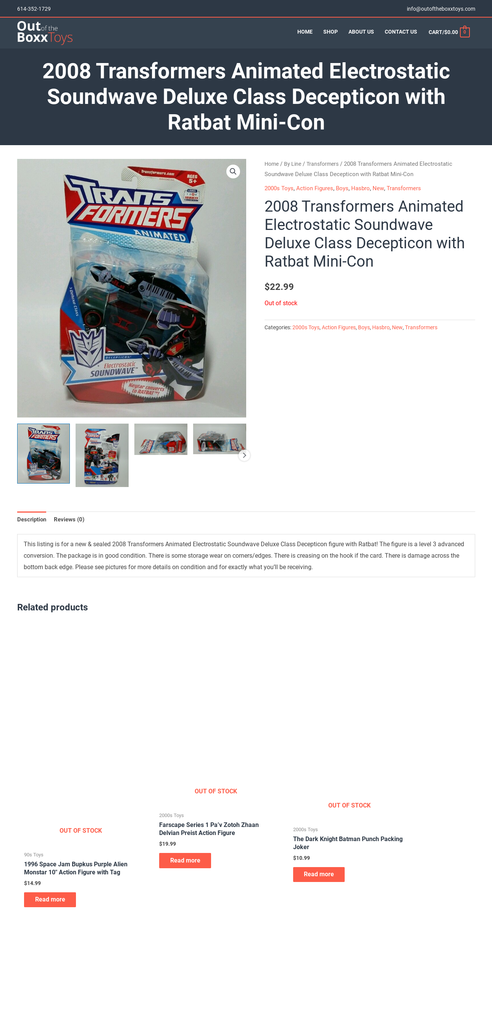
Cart (22, 972)
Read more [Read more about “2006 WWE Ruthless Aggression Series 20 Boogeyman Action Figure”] (404, 827)
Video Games (269, 982)
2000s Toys (280, 200)
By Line (295, 176)
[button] (233, 184)
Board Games (152, 972)
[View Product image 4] (219, 451)
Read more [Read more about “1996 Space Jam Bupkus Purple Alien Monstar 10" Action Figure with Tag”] (55, 888)
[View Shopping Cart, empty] (448, 37)
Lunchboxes (150, 992)
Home (272, 176)
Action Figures (317, 200)
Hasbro (365, 200)
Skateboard (267, 972)
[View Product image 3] (160, 452)
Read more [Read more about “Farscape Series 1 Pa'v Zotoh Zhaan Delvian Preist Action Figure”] (171, 855)
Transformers (326, 176)
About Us (28, 953)
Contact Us (30, 982)
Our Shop (28, 963)
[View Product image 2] (102, 467)
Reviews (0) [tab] (72, 532)
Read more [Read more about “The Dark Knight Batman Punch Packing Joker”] (288, 859)
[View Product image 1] (43, 466)
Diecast (144, 982)
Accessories (150, 953)
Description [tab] (32, 532)
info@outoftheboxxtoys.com (441, 7)
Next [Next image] (244, 468)
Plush (260, 953)
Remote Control (272, 963)
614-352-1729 (34, 7)
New (383, 200)
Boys (346, 200)
